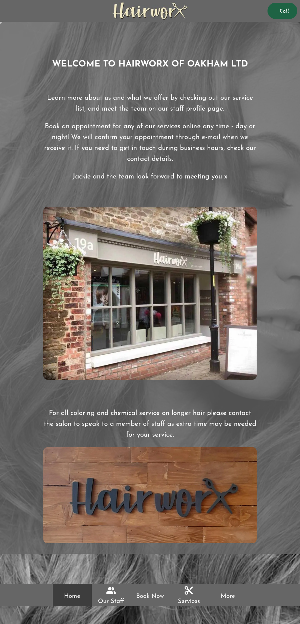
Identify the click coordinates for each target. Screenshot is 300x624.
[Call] (282, 11)
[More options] (228, 595)
